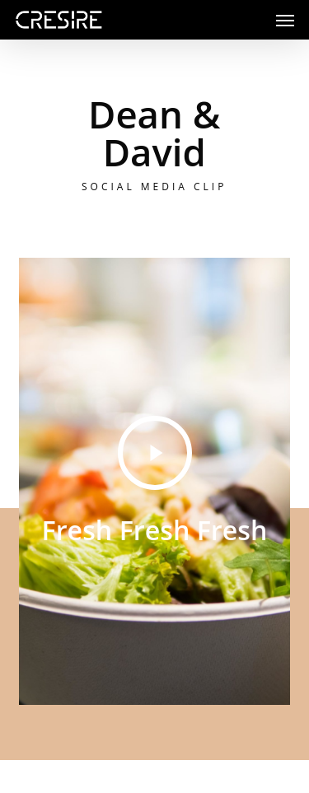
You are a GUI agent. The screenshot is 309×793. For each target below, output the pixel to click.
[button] (285, 20)
